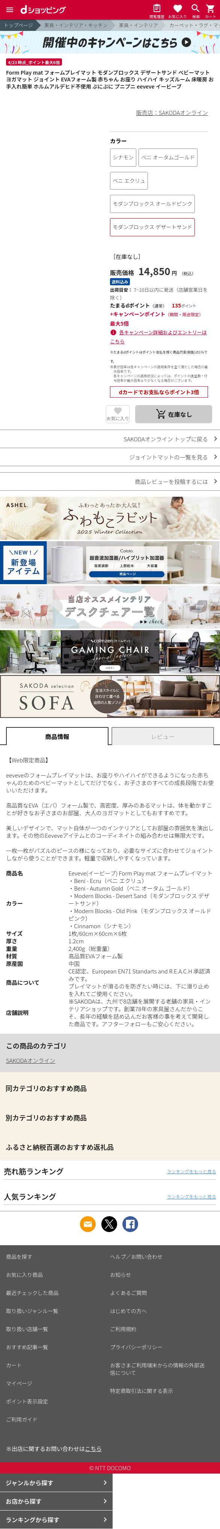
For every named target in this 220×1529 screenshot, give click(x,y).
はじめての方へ (128, 1311)
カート (14, 1365)
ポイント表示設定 (27, 1401)
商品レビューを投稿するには (171, 481)
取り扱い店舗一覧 (27, 1329)
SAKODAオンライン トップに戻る (166, 439)
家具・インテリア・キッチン (76, 25)
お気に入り (118, 418)
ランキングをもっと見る (191, 1171)
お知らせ (120, 1274)
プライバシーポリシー (136, 1347)
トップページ (18, 25)
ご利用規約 (123, 1329)
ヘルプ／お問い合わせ (136, 1256)
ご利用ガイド (22, 1419)
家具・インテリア (138, 25)
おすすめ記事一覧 (27, 1347)
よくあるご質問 (128, 1292)
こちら (93, 1448)
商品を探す (19, 1256)
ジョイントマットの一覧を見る (168, 457)
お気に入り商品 (24, 1274)
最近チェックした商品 (32, 1292)
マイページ (19, 1383)
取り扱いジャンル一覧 (32, 1311)
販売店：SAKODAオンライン (172, 112)
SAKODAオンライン (30, 1060)
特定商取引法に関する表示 (141, 1390)
